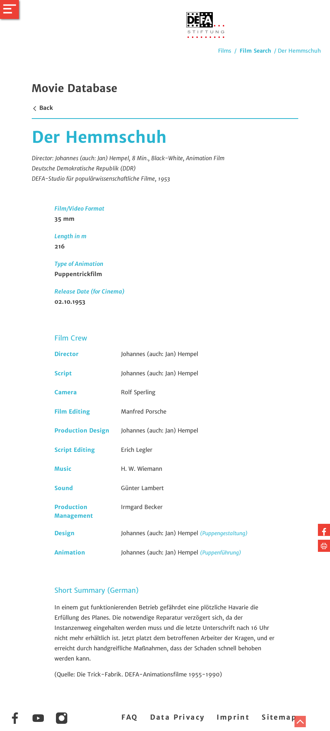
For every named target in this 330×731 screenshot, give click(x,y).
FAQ (129, 717)
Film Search (255, 50)
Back (42, 107)
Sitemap (279, 717)
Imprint (233, 717)
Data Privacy (177, 717)
